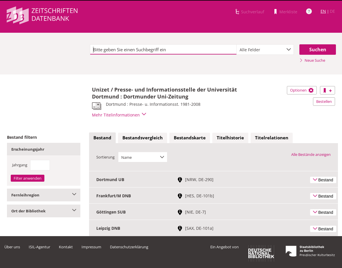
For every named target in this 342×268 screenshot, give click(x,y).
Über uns (12, 246)
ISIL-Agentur (39, 246)
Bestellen (324, 101)
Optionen (302, 90)
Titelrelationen (271, 138)
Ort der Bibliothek (43, 211)
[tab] (102, 137)
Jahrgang (19, 164)
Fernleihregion (43, 195)
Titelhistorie (230, 138)
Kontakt (66, 246)
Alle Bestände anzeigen (311, 154)
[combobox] (265, 49)
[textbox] (163, 49)
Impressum (91, 246)
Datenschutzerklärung (129, 246)
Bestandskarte (190, 138)
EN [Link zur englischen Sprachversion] (323, 11)
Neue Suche (312, 60)
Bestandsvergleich (142, 138)
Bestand (102, 138)
